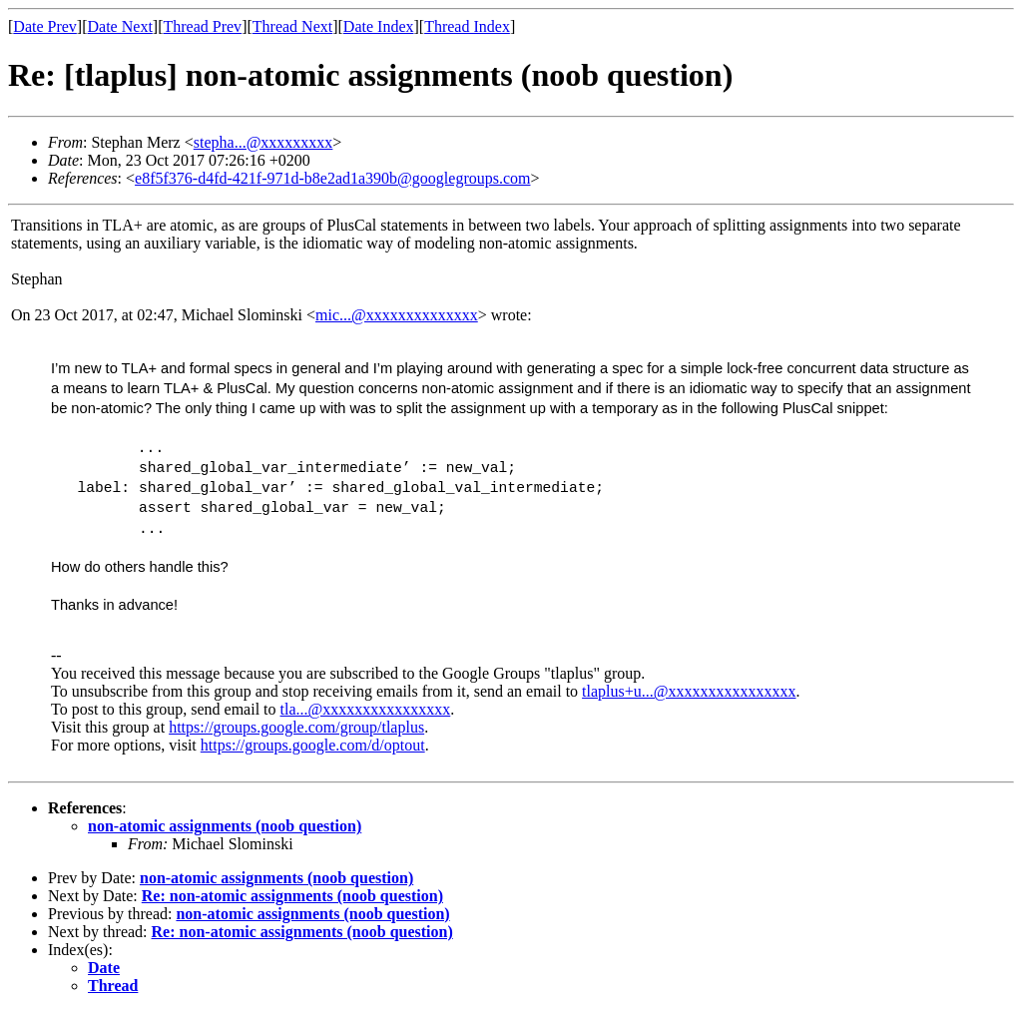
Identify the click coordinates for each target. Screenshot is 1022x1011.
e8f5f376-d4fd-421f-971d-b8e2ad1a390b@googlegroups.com (332, 178)
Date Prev (45, 26)
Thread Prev (202, 26)
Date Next (120, 26)
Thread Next (292, 26)
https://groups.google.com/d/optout (313, 745)
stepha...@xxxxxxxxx (263, 142)
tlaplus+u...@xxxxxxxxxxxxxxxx (688, 691)
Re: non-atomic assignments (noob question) (292, 895)
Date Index (378, 26)
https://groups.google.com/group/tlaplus (296, 727)
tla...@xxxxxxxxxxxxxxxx (365, 709)
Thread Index (467, 26)
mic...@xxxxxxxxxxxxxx (396, 314)
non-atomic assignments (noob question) (224, 825)
